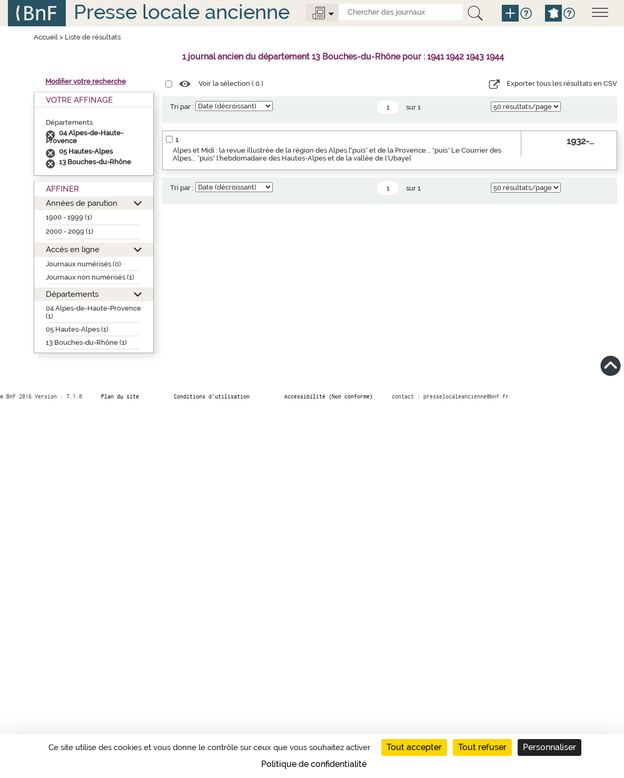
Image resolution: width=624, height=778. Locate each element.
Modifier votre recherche (85, 81)
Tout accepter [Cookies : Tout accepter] (414, 747)
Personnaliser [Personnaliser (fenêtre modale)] (549, 747)
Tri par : (182, 107)
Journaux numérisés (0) (83, 264)
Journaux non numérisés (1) (90, 277)
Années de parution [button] (81, 202)
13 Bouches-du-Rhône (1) (86, 342)
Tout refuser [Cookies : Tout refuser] (482, 747)
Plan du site (120, 396)
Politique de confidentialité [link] (314, 764)
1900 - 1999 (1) (69, 217)
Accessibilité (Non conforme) (328, 396)
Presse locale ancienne (182, 12)
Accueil (46, 37)
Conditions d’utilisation (212, 396)
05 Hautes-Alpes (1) (77, 329)
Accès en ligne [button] (73, 249)
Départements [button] (72, 294)
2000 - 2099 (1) (69, 231)
